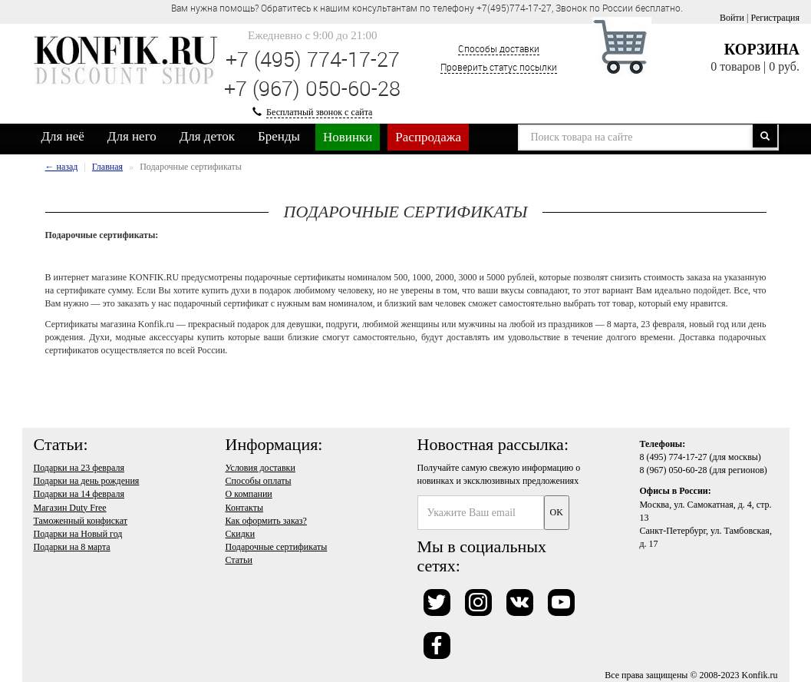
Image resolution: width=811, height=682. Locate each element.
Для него (132, 136)
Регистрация (774, 17)
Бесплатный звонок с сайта (319, 112)
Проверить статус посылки (498, 67)
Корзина (761, 49)
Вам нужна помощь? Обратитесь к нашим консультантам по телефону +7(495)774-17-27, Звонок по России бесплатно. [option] (427, 8)
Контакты (245, 507)
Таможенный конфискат (81, 520)
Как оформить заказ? (266, 520)
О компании (249, 493)
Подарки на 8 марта (72, 546)
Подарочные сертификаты (277, 546)
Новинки (347, 137)
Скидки (240, 533)
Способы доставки (498, 48)
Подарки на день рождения (87, 480)
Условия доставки (260, 467)
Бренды (279, 136)
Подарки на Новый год (78, 533)
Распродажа (428, 137)
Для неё (62, 136)
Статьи (239, 560)
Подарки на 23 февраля (79, 467)
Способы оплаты (259, 480)
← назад (61, 166)
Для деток (207, 136)
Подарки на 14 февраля (79, 493)
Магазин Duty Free (70, 507)
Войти (732, 17)
